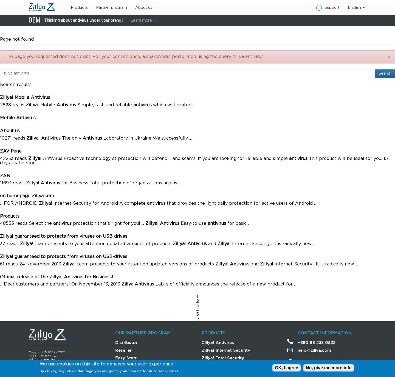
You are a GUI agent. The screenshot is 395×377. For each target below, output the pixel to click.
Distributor (126, 342)
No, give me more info (329, 368)
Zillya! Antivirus (218, 342)
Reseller (123, 350)
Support (332, 7)
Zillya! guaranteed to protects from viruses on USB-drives (63, 236)
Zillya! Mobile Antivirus (25, 98)
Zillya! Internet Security (226, 350)
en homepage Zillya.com (27, 196)
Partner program (111, 7)
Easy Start (126, 358)
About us (143, 7)
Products (79, 7)
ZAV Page (11, 151)
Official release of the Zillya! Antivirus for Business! (56, 277)
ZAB (5, 176)
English (356, 7)
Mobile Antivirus (18, 118)
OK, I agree (286, 368)
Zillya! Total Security (223, 358)
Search (385, 73)
